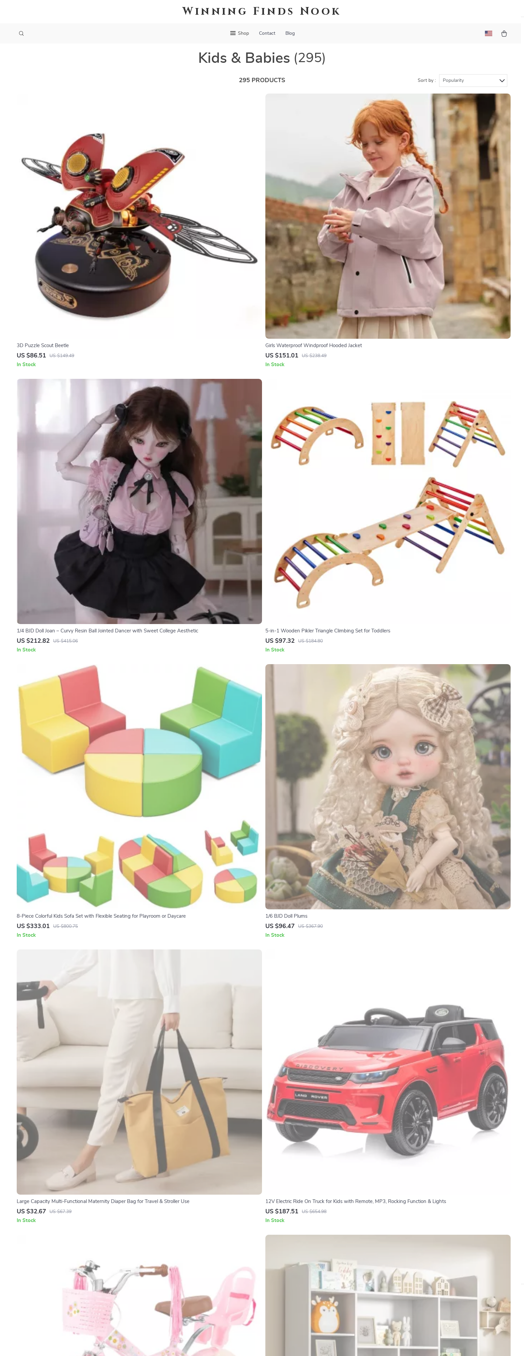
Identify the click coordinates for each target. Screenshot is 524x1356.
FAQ (294, 1205)
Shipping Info (304, 1194)
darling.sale (403, 1183)
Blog (290, 33)
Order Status (303, 1238)
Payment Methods (310, 1227)
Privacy (233, 1343)
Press (193, 1227)
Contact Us (301, 1183)
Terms (219, 1343)
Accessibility (255, 1343)
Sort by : (427, 91)
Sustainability (202, 1282)
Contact (267, 33)
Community (200, 1305)
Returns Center (306, 1216)
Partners (197, 1271)
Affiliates (197, 1249)
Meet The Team (204, 1205)
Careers (195, 1216)
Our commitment (409, 1222)
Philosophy (199, 1294)
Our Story (198, 1183)
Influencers (200, 1238)
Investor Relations (208, 1260)
